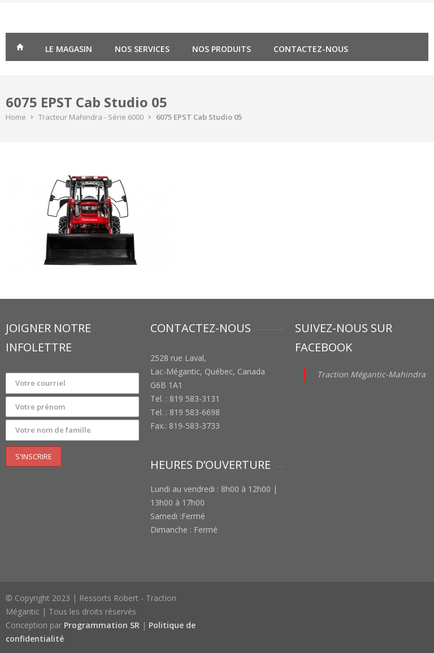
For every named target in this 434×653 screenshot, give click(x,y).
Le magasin (68, 48)
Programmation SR (102, 625)
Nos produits (221, 48)
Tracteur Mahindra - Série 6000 (91, 117)
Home (16, 117)
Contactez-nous (311, 48)
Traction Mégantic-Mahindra (371, 374)
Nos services (142, 48)
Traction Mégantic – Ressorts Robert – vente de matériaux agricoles (20, 48)
